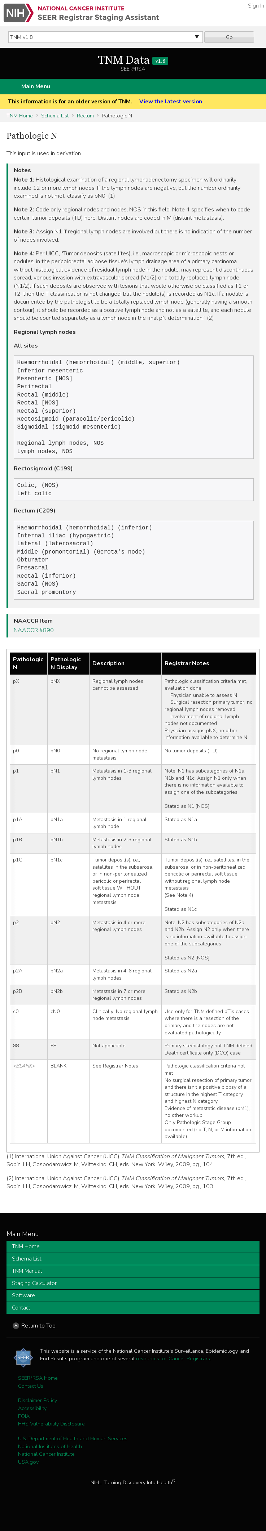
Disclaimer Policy (37, 1416)
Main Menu (35, 86)
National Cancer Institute (46, 1470)
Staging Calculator (34, 1299)
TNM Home (19, 115)
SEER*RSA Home (38, 1394)
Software (23, 1312)
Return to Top (38, 1342)
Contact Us (30, 1402)
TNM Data (133, 60)
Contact (21, 1324)
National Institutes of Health (50, 1463)
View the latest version (170, 101)
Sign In (256, 6)
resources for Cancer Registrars (173, 1375)
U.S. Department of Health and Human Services (72, 1455)
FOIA (24, 1432)
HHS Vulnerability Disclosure (51, 1440)
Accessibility (32, 1424)
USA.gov (28, 1478)
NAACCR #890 (34, 647)
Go (229, 37)
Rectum (85, 115)
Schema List (55, 115)
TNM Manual (27, 1287)
